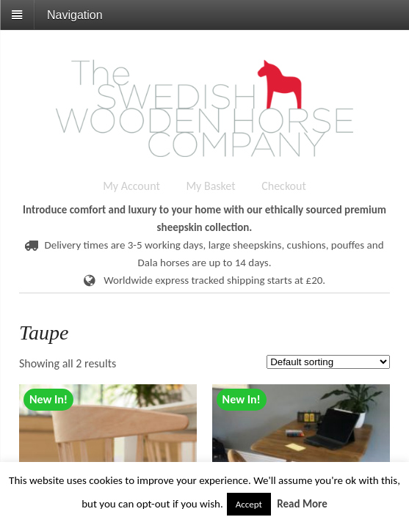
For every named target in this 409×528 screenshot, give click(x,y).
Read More (302, 503)
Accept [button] (249, 504)
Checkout (283, 186)
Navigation (75, 15)
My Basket (210, 186)
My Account (131, 186)
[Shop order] (328, 362)
